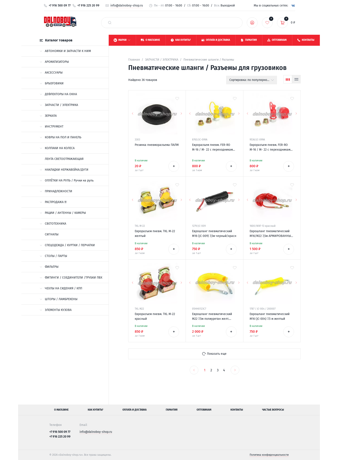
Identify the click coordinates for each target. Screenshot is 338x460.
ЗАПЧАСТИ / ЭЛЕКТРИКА (59, 105)
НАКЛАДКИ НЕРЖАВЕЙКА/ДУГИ (64, 170)
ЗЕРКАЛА (48, 116)
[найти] (110, 23)
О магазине (61, 409)
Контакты (236, 409)
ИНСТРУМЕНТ (51, 126)
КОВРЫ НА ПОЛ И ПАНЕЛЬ (60, 137)
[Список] (296, 79)
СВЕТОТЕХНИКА (53, 223)
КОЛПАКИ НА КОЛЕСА (57, 148)
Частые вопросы (273, 409)
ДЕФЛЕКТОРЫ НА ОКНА (58, 94)
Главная (134, 59)
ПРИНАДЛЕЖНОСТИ (56, 191)
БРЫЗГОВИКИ (52, 83)
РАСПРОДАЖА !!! (53, 202)
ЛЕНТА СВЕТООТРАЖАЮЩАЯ (64, 159)
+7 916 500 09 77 (59, 5)
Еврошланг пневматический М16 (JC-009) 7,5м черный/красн (214, 233)
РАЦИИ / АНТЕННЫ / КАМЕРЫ (63, 213)
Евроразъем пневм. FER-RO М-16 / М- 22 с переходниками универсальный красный (271, 147)
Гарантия (171, 409)
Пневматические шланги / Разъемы (208, 59)
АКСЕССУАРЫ (51, 72)
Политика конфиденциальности (269, 454)
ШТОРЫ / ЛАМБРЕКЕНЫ (58, 299)
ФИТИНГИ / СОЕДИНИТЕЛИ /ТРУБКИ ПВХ (71, 277)
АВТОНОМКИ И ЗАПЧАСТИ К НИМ (65, 51)
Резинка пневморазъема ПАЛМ (157, 145)
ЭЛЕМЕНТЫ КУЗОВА (56, 310)
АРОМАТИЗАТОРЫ (54, 62)
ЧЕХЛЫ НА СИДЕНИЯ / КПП (61, 288)
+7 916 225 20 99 (88, 5)
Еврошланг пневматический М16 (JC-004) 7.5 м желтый (269, 316)
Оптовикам (204, 409)
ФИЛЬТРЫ (49, 267)
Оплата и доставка (134, 409)
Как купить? (95, 409)
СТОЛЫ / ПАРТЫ (53, 256)
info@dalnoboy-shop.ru (126, 5)
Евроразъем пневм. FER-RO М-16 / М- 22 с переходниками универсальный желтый (213, 147)
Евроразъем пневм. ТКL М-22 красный (155, 316)
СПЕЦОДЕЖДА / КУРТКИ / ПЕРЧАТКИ (67, 245)
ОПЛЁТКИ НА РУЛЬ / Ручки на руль (67, 180)
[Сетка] (287, 79)
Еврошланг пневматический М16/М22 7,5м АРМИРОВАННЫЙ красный (271, 233)
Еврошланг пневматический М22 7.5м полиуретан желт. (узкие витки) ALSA (212, 316)
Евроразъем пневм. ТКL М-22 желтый (155, 233)
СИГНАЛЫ (51, 234)
